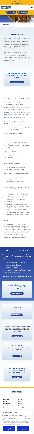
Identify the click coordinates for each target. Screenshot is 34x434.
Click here (22, 2)
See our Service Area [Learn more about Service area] (17, 314)
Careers (20, 405)
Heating (5, 401)
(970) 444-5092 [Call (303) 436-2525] (11, 12)
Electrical (5, 410)
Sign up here (17, 377)
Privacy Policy (21, 410)
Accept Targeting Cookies (9, 428)
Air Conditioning (6, 405)
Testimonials (6, 407)
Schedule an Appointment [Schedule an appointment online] (17, 82)
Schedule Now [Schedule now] (22, 12)
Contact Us (20, 401)
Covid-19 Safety (21, 407)
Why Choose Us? (6, 403)
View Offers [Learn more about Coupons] (17, 356)
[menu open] (31, 7)
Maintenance (6, 399)
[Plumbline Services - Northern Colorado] (6, 7)
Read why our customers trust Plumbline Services (17, 276)
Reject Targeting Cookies (23, 428)
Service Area (21, 397)
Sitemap (20, 403)
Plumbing (5, 397)
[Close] (30, 412)
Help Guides (20, 399)
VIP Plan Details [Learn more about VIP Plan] (17, 336)
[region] (16, 422)
